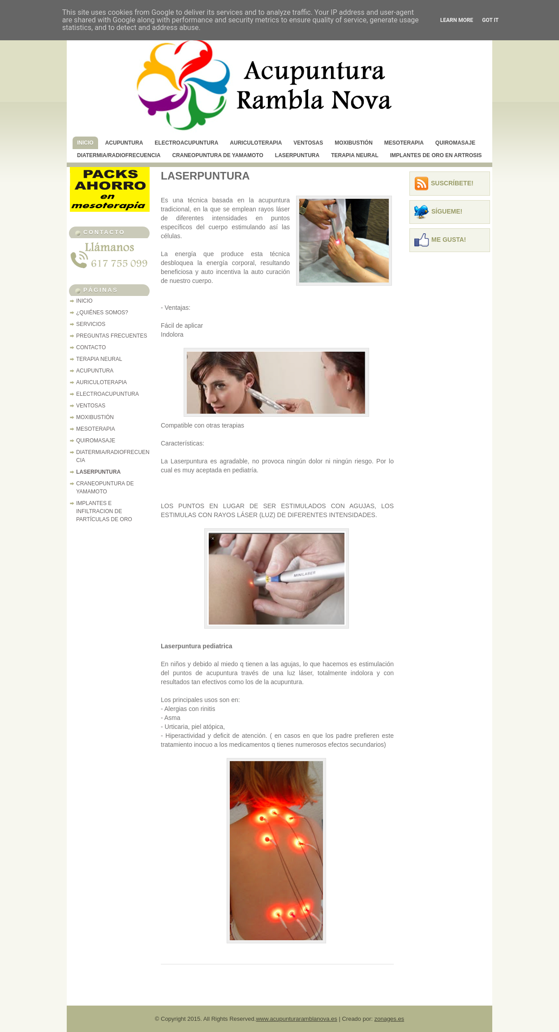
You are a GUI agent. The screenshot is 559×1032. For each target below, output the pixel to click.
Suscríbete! (452, 183)
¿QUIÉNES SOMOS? (102, 312)
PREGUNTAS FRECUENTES (111, 336)
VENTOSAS (308, 143)
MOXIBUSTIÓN (354, 143)
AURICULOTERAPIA (256, 143)
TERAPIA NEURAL (354, 155)
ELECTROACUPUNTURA (186, 143)
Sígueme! (446, 211)
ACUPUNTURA (124, 143)
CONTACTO (91, 347)
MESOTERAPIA (404, 143)
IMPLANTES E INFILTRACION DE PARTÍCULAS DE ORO (104, 511)
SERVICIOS (90, 324)
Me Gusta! (448, 239)
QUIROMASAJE (455, 143)
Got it (490, 20)
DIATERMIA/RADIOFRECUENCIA (118, 155)
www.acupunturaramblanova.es (296, 1018)
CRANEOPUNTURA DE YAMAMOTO (217, 155)
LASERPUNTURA (297, 155)
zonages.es (389, 1018)
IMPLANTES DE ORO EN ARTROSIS (436, 155)
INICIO (85, 143)
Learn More (456, 20)
